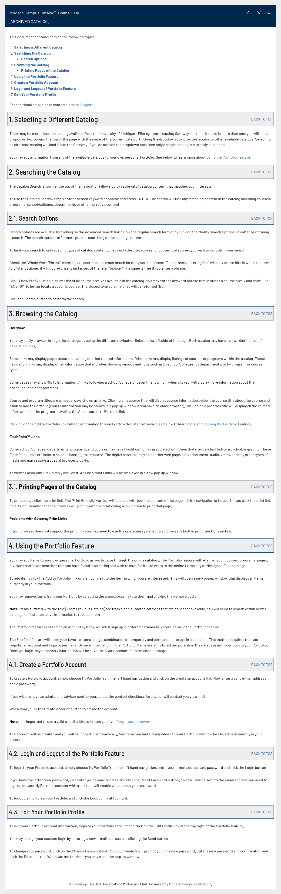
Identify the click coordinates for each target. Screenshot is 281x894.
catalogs (81, 884)
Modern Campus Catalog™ (190, 884)
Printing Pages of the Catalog (45, 70)
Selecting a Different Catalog (38, 47)
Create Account (36, 82)
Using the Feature (36, 76)
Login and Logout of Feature (45, 88)
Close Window (259, 12)
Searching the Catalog (32, 53)
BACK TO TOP (261, 119)
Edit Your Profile (35, 94)
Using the (222, 424)
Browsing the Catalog (31, 64)
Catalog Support (79, 104)
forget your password (134, 721)
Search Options (34, 58)
